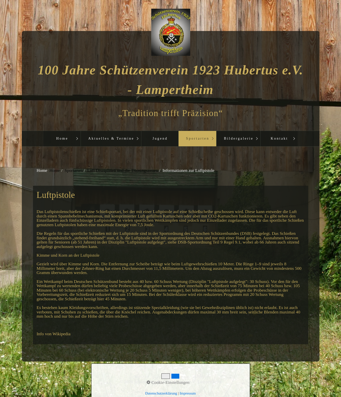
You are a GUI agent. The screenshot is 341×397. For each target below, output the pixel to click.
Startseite (140, 377)
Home (62, 138)
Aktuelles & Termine (111, 138)
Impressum (179, 377)
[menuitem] (62, 138)
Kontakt (279, 138)
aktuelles (201, 377)
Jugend (160, 138)
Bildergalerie (238, 138)
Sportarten (197, 138)
